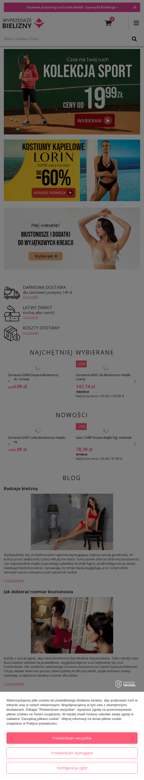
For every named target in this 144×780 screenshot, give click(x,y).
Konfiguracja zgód (72, 767)
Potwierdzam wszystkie (72, 738)
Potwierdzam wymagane (72, 752)
